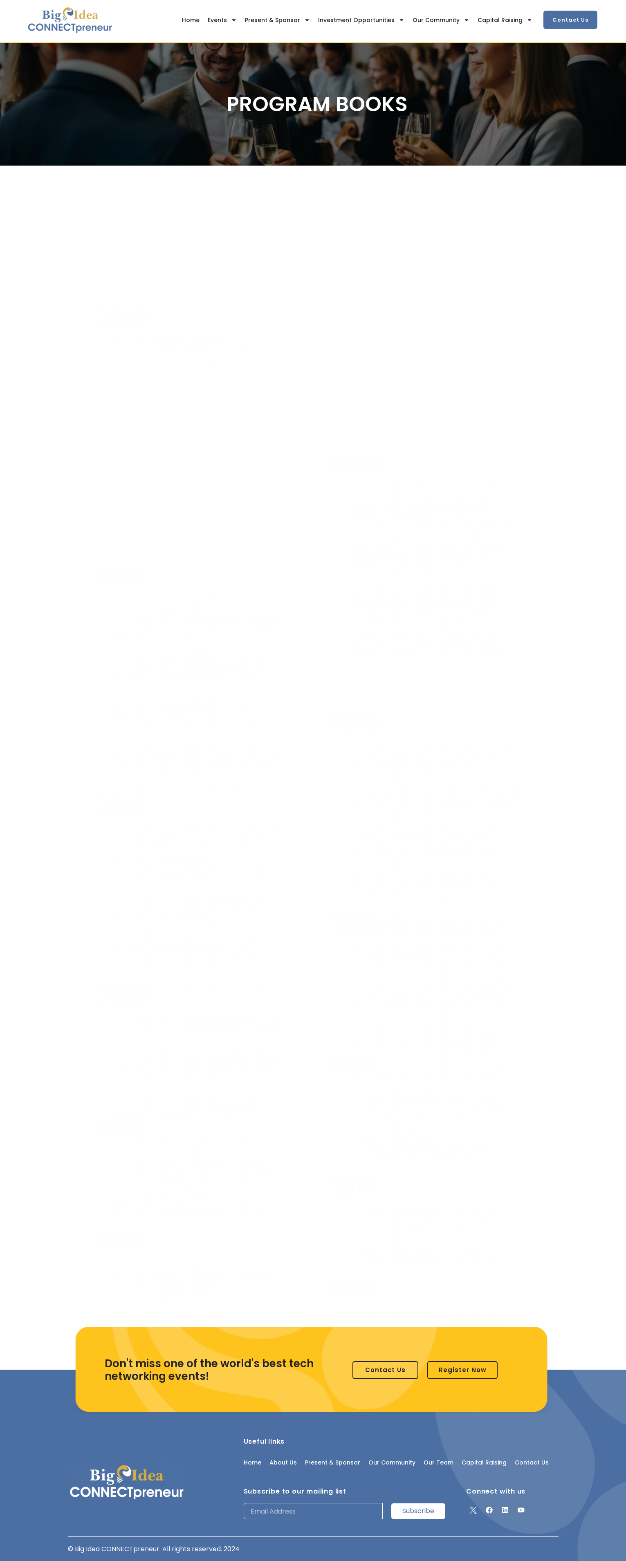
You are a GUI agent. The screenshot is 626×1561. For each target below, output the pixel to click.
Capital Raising (505, 20)
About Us (283, 1462)
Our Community (441, 20)
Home (191, 20)
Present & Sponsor (277, 20)
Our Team (438, 1462)
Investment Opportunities (361, 20)
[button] (570, 20)
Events (222, 20)
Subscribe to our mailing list (295, 1491)
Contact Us (532, 1462)
